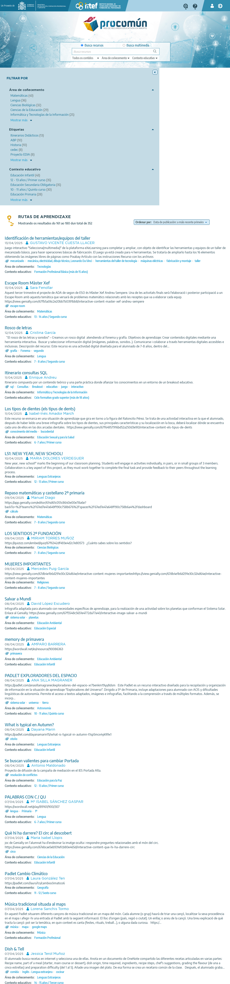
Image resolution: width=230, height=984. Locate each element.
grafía (71, 230)
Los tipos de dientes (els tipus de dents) (97, 293)
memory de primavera (82, 532)
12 (164, 943)
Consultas (80, 271)
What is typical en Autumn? (86, 622)
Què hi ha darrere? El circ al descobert (95, 730)
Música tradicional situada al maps (92, 801)
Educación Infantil (102, 557)
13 (172, 943)
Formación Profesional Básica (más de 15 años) (118, 143)
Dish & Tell (72, 850)
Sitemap (130, 979)
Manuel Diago (101, 386)
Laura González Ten (105, 776)
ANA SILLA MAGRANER (109, 573)
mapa (82, 829)
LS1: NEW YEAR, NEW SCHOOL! (91, 342)
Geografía (100, 785)
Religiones (101, 471)
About (26, 979)
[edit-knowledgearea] (116, 57)
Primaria (84, 708)
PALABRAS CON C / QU (82, 694)
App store (93, 964)
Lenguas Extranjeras (106, 365)
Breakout (95, 271)
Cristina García (100, 208)
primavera (73, 546)
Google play (126, 964)
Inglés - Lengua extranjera (95, 882)
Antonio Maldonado (106, 663)
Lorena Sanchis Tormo (107, 806)
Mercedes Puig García (107, 457)
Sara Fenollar (98, 159)
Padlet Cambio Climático (83, 770)
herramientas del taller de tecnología (174, 128)
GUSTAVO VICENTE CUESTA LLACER (119, 105)
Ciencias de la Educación (108, 754)
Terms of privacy (69, 979)
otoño (71, 636)
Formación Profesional (105, 839)
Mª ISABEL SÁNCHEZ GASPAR (114, 699)
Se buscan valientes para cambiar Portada (99, 658)
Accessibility (113, 979)
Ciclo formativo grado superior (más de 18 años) (119, 282)
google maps (97, 829)
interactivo (135, 271)
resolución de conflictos (81, 672)
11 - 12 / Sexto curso (103, 790)
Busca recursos (92, 45)
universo (91, 600)
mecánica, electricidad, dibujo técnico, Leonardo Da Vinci (117, 128)
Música (99, 834)
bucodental (104, 320)
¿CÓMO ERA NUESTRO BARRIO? (92, 904)
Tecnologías (101, 138)
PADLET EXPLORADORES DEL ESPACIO (98, 568)
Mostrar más (18, 123)
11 (157, 943)
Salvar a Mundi (75, 487)
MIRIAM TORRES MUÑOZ (110, 427)
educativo (109, 271)
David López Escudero (108, 492)
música (72, 829)
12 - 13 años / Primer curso (106, 370)
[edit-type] (86, 57)
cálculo (72, 400)
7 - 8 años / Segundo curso (107, 241)
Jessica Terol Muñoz (105, 855)
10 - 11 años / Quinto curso (107, 611)
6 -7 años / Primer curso (105, 331)
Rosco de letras (75, 203)
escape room (75, 181)
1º (94, 708)
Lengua (99, 236)
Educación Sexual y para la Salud (113, 326)
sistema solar (75, 510)
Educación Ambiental (107, 516)
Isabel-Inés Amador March (109, 298)
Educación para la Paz (107, 678)
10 (149, 943)
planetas (91, 510)
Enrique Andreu (100, 257)
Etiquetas (16, 133)
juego (122, 271)
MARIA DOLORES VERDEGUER (114, 347)
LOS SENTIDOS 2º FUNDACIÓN (90, 422)
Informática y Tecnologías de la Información (120, 277)
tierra (103, 600)
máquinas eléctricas (209, 128)
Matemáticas (102, 187)
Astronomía (101, 605)
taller (93, 132)
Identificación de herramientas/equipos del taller (105, 100)
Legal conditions (45, 979)
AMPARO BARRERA (106, 537)
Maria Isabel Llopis (104, 735)
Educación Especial (102, 521)
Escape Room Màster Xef (84, 154)
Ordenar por (167, 80)
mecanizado (75, 128)
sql (69, 271)
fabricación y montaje (74, 132)
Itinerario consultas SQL (83, 252)
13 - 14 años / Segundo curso (108, 192)
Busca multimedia (136, 45)
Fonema (83, 230)
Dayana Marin (101, 627)
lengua (72, 708)
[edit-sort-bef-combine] (187, 84)
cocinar (118, 882)
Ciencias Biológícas (105, 436)
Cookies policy (93, 979)
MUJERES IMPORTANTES (85, 452)
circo (70, 749)
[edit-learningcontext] (145, 57)
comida (72, 882)
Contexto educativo (25, 173)
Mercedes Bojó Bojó (106, 909)
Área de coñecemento (26, 90)
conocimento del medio (81, 320)
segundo (96, 230)
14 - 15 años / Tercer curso (106, 893)
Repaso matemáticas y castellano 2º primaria (102, 381)
